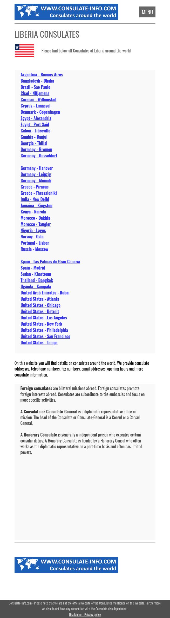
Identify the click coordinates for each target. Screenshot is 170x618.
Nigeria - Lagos (33, 230)
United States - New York (41, 324)
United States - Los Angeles (44, 317)
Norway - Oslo (32, 236)
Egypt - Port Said (35, 124)
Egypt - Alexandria (36, 118)
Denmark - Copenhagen (40, 112)
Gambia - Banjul (34, 137)
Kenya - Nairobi (33, 212)
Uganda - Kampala (36, 286)
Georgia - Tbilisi (34, 143)
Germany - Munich (36, 180)
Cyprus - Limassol (35, 106)
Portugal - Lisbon (35, 243)
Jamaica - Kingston (36, 205)
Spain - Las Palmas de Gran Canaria (50, 261)
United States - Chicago (40, 305)
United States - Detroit (40, 311)
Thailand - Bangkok (37, 280)
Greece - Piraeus (35, 187)
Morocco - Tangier (36, 224)
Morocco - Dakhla (35, 218)
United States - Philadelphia (44, 330)
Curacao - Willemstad (38, 99)
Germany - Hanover (37, 168)
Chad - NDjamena (35, 93)
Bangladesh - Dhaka (37, 81)
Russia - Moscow (34, 249)
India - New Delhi (35, 199)
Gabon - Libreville (35, 130)
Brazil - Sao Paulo (35, 87)
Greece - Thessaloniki (39, 193)
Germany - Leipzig (36, 174)
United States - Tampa (39, 342)
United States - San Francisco (45, 336)
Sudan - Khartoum (36, 274)
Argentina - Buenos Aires (42, 74)
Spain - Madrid (33, 268)
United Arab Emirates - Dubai (45, 293)
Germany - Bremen (36, 149)
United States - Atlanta (40, 299)
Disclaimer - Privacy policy (85, 614)
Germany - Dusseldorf (39, 155)
